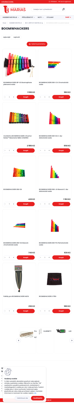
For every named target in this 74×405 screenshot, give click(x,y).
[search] (63, 10)
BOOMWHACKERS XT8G (48, 299)
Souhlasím (37, 398)
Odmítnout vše (22, 398)
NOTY (40, 17)
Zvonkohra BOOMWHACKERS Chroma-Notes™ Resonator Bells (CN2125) (18, 138)
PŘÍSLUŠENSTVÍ (27, 17)
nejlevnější (6, 37)
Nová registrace (65, 2)
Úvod (4, 23)
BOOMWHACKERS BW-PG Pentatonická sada (53, 246)
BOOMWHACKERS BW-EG (13, 191)
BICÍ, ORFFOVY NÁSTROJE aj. (34, 23)
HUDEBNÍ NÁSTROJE (10, 17)
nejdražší (16, 37)
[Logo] (14, 9)
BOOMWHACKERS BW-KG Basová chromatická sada (16, 246)
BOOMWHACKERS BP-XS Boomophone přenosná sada (18, 84)
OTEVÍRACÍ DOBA (7, 2)
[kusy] (9, 97)
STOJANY (50, 17)
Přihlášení (54, 2)
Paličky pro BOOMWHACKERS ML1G (16, 299)
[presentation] (18, 343)
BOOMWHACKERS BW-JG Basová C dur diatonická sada (54, 192)
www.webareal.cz (44, 403)
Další (67, 17)
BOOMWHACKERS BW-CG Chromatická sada (54, 84)
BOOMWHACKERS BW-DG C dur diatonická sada (51, 138)
